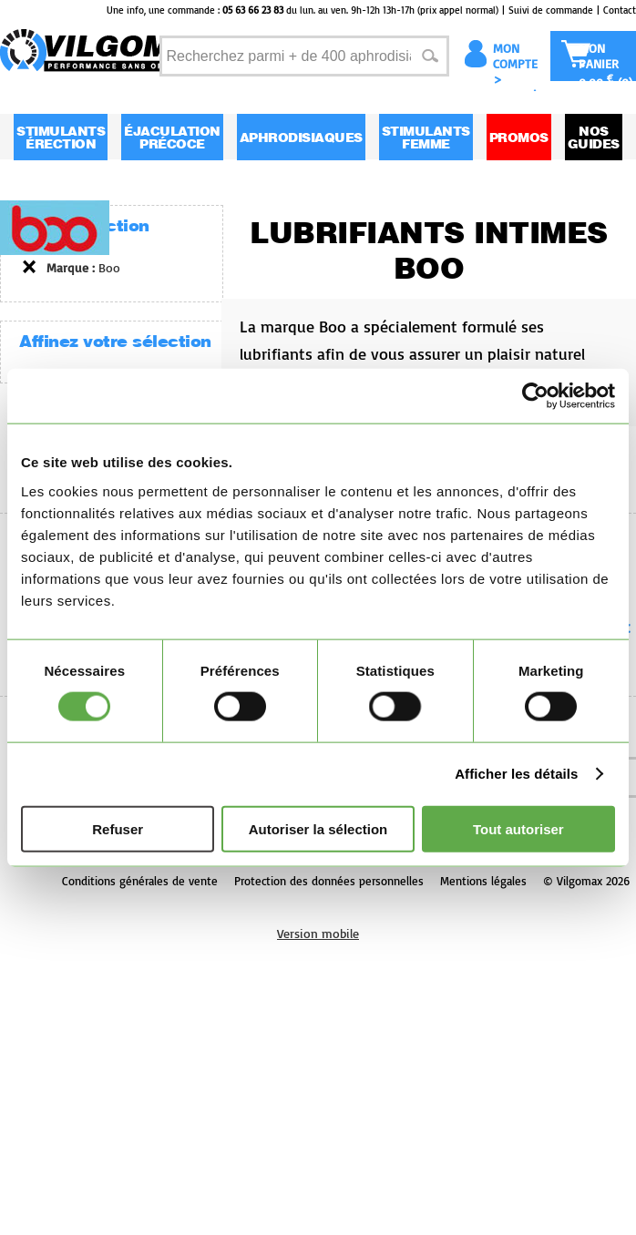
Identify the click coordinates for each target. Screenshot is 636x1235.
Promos (519, 137)
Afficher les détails (516, 773)
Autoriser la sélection (318, 828)
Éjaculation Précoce (172, 137)
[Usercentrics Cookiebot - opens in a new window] (535, 396)
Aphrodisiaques (301, 137)
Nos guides (594, 137)
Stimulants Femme (426, 137)
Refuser (117, 828)
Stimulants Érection (60, 137)
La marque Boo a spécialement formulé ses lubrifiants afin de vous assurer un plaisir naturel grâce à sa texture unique (434, 367)
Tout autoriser (518, 828)
